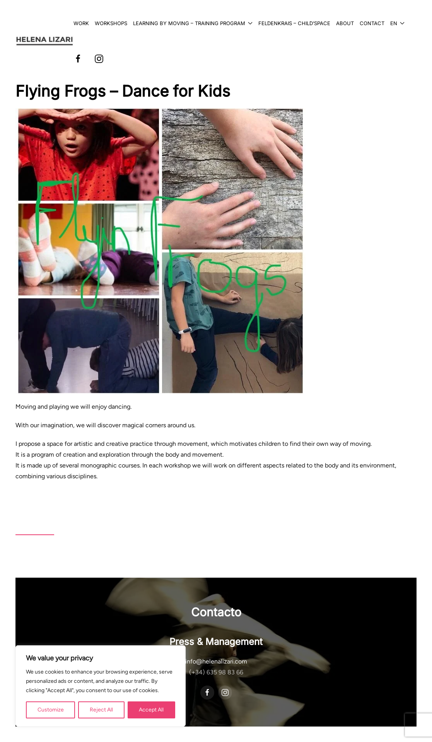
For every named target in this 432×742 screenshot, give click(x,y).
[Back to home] (44, 41)
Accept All (151, 709)
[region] (100, 686)
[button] (397, 23)
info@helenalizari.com (216, 661)
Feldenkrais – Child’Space (294, 23)
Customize (51, 709)
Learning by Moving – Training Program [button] (193, 23)
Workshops (111, 23)
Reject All (101, 709)
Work (81, 23)
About (345, 23)
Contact (372, 23)
